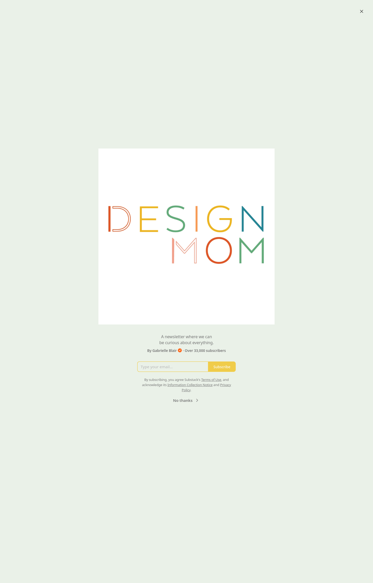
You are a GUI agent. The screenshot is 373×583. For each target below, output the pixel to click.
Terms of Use (211, 379)
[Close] (361, 11)
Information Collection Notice (189, 384)
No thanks (186, 400)
